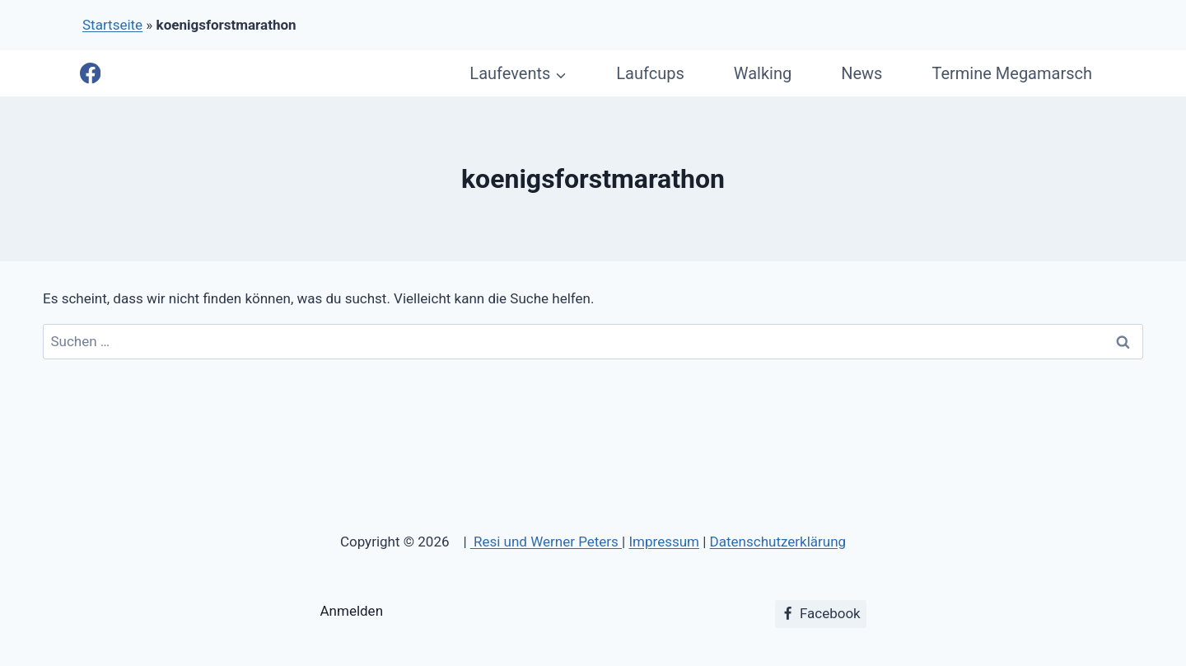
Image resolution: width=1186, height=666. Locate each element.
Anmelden (352, 611)
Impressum (663, 541)
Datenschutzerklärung (778, 541)
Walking (762, 73)
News (861, 73)
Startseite (112, 24)
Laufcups (650, 73)
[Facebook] (90, 74)
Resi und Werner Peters (546, 541)
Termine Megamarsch (1012, 73)
